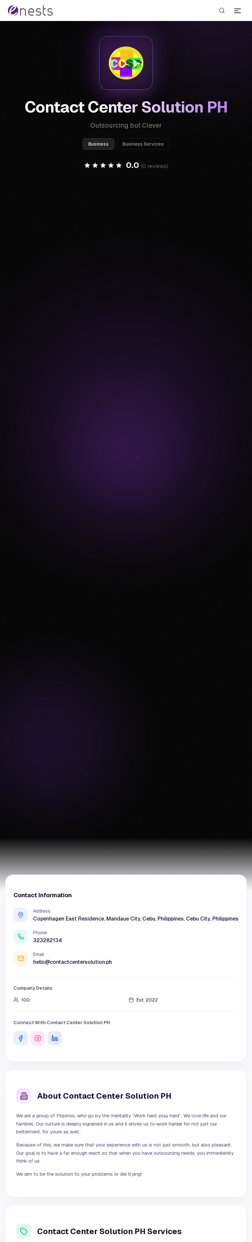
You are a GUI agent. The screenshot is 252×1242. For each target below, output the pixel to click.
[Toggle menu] (237, 10)
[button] (126, 165)
